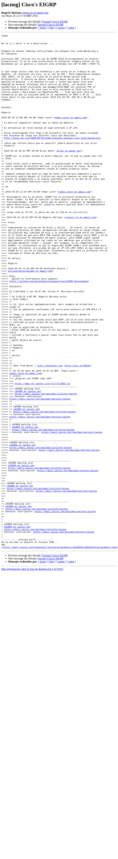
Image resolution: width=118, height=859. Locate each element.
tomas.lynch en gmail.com (70, 134)
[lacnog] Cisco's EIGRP (55, 21)
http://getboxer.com (49, 432)
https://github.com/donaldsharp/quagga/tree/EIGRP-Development (49, 330)
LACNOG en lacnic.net (28, 462)
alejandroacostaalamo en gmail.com (30, 318)
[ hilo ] (51, 27)
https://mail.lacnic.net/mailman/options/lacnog (39, 471)
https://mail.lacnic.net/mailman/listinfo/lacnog (46, 465)
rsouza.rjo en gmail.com (35, 12)
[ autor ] (71, 27)
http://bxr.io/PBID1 (77, 432)
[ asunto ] (61, 27)
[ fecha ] (42, 27)
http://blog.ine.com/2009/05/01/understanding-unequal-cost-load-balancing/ (52, 158)
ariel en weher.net (69, 174)
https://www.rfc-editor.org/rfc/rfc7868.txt (42, 453)
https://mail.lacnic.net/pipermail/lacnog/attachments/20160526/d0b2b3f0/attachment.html (60, 649)
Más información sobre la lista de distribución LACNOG (32, 671)
